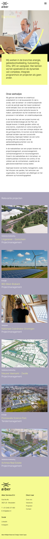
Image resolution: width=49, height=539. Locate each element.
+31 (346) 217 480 (9, 508)
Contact (28, 509)
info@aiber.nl (7, 511)
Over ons (29, 499)
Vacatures (29, 503)
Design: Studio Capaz (20, 534)
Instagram (5, 525)
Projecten (29, 506)
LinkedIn (4, 522)
